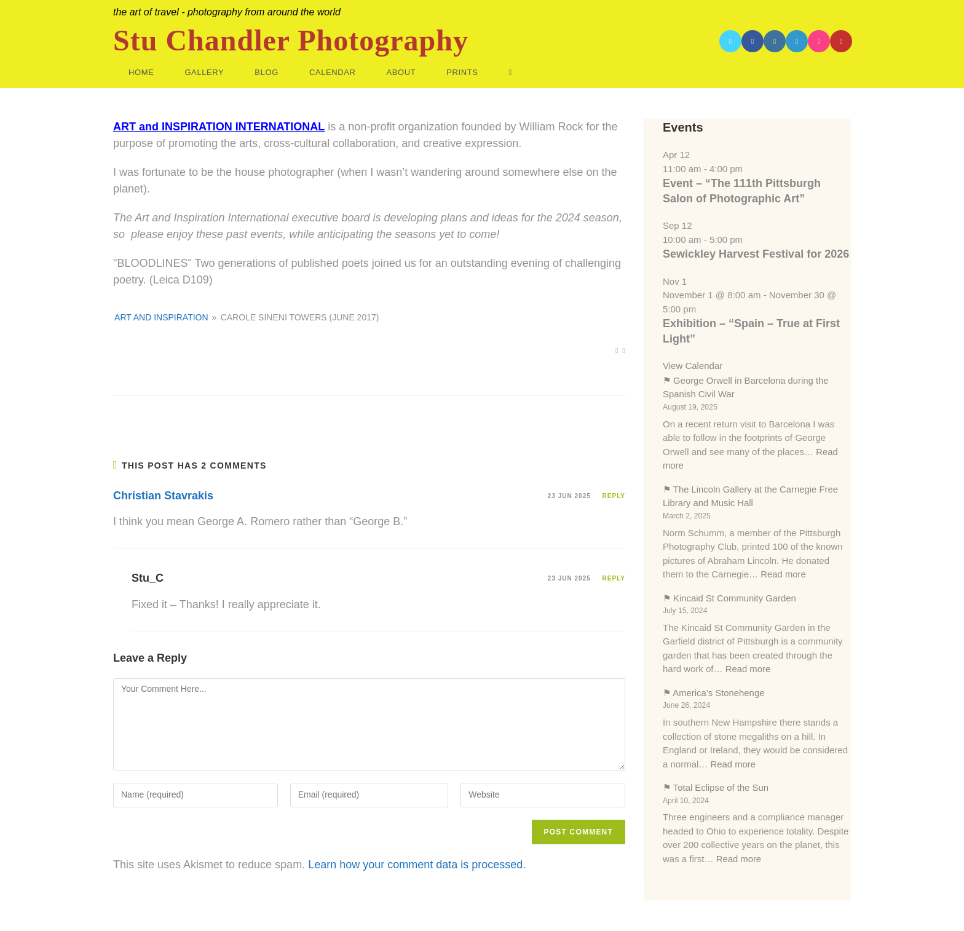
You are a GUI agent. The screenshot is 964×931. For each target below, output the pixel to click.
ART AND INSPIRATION (161, 317)
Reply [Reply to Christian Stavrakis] (613, 496)
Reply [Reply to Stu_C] (613, 578)
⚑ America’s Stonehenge (714, 692)
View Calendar (692, 365)
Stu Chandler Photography (290, 41)
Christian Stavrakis (163, 495)
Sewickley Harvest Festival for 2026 (756, 254)
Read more (783, 574)
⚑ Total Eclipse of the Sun (716, 787)
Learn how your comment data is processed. (417, 864)
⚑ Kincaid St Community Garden (730, 598)
